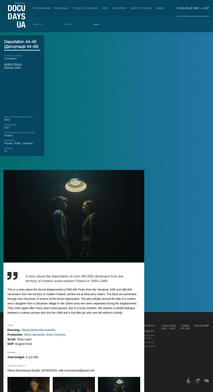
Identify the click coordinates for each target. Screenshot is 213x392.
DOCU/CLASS (31, 361)
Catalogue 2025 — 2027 (193, 8)
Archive (104, 363)
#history (18, 64)
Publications (12, 330)
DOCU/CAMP (201, 325)
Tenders (104, 355)
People (68, 24)
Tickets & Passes (85, 8)
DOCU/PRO (119, 8)
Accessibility (107, 351)
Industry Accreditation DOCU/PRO (76, 333)
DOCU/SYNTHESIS (34, 346)
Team (102, 343)
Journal (9, 325)
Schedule (62, 8)
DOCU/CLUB (147, 342)
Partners (105, 347)
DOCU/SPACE (148, 346)
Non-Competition (34, 334)
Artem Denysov (101, 200)
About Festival (141, 8)
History (104, 359)
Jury (104, 8)
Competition (31, 330)
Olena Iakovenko (79, 200)
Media (160, 8)
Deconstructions (35, 350)
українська (19, 3)
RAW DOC (73, 339)
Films (96, 24)
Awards (29, 365)
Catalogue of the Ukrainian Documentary (79, 346)
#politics (8, 64)
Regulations (107, 332)
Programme (42, 8)
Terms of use (185, 327)
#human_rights (12, 67)
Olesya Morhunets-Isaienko (83, 195)
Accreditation (128, 336)
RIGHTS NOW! (31, 338)
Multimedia (126, 340)
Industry (37, 24)
